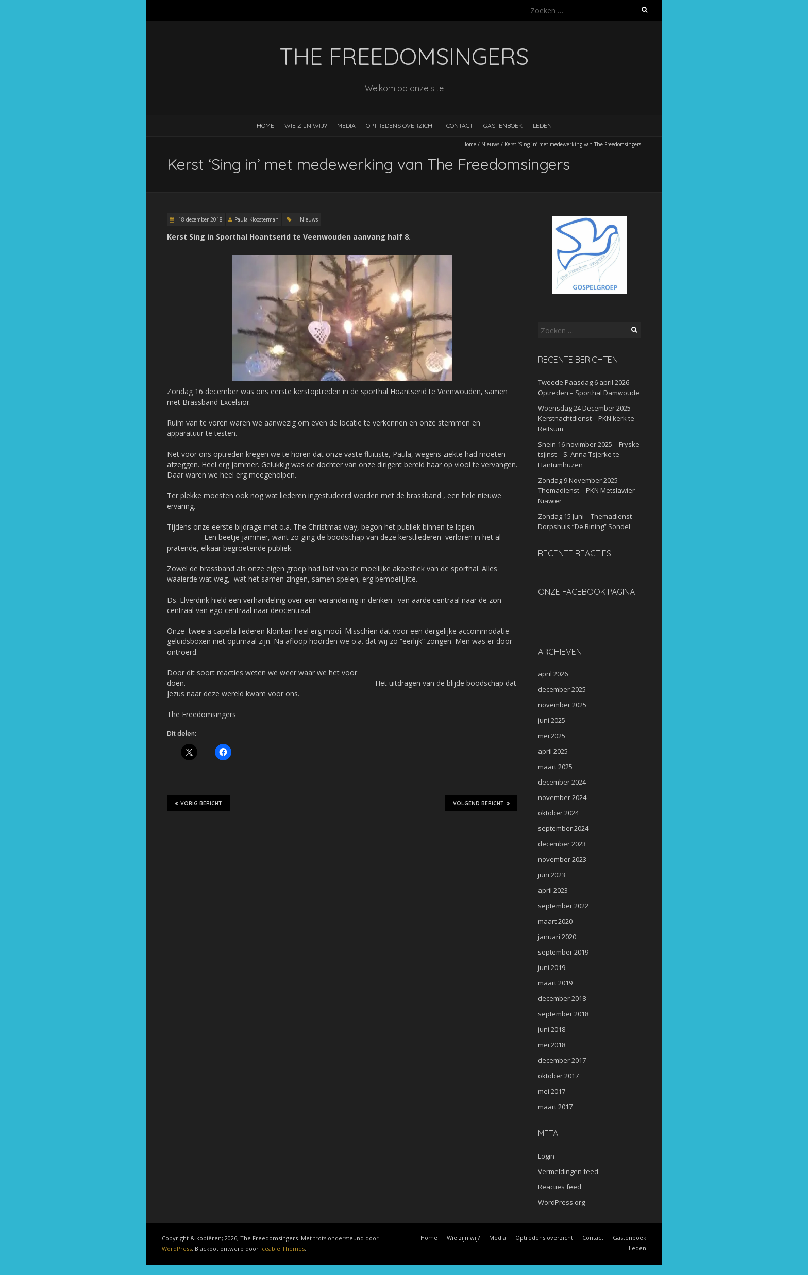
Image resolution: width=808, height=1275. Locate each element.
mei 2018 (551, 1044)
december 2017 (562, 1060)
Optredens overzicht (401, 125)
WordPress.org (561, 1202)
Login (546, 1156)
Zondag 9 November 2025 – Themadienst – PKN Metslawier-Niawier (587, 490)
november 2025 (562, 704)
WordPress (177, 1248)
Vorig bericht (198, 803)
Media (346, 125)
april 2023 (553, 890)
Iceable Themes (282, 1248)
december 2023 (562, 843)
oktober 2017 (558, 1075)
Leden (542, 125)
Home (265, 125)
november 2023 (562, 859)
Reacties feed (559, 1187)
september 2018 (563, 1013)
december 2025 (562, 689)
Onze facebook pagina (586, 592)
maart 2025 (555, 766)
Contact (459, 125)
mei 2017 (551, 1091)
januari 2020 (557, 936)
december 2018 (562, 998)
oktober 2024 (558, 813)
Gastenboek (503, 125)
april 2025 (553, 751)
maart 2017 (555, 1106)
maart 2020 (555, 921)
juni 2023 (551, 874)
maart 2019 (555, 983)
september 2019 (563, 952)
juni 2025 (551, 720)
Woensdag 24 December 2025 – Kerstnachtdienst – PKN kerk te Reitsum (587, 418)
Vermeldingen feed (568, 1171)
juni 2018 (551, 1029)
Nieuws (490, 144)
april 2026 (553, 673)
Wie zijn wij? (305, 125)
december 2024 (562, 782)
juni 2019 (551, 967)
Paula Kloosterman (256, 219)
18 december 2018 (200, 219)
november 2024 (562, 797)
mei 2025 (551, 735)
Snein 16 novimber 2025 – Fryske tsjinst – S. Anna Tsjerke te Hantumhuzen (588, 454)
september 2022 (563, 905)
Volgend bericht (481, 803)
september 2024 (563, 828)
